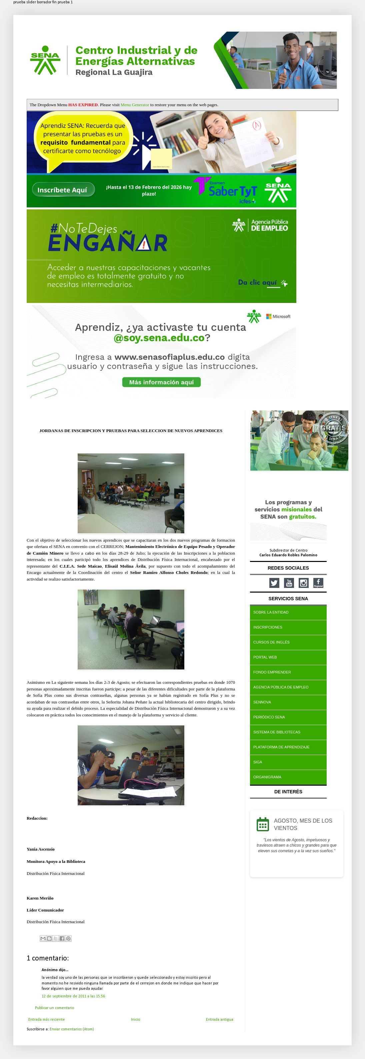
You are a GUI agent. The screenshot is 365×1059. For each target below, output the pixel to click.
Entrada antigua (219, 1020)
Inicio (135, 1020)
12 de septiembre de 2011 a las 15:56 (73, 996)
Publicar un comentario (54, 1008)
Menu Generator (135, 104)
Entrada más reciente (46, 1020)
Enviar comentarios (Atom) (72, 1029)
